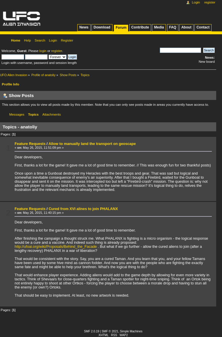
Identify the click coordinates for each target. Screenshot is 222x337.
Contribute (140, 27)
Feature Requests (30, 144)
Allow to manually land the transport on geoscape (92, 144)
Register (209, 2)
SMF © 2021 (110, 331)
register (56, 51)
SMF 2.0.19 (91, 331)
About (186, 27)
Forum (121, 28)
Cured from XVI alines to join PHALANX (83, 209)
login (43, 51)
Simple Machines (131, 331)
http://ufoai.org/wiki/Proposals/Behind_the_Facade (56, 247)
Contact (203, 27)
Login (196, 2)
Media (159, 27)
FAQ (172, 27)
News (83, 27)
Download (102, 27)
